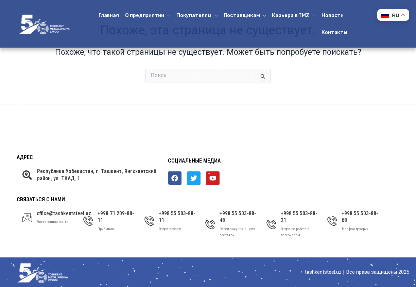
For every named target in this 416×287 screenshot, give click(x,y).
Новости (333, 15)
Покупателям (197, 15)
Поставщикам (245, 15)
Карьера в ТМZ (293, 15)
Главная (109, 15)
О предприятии (147, 15)
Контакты (334, 32)
